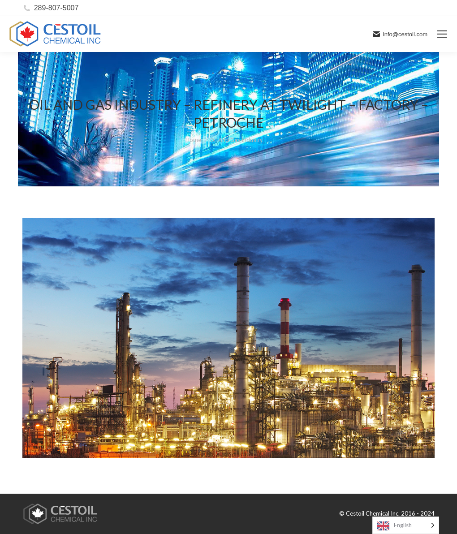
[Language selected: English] (405, 525)
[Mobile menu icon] (442, 34)
